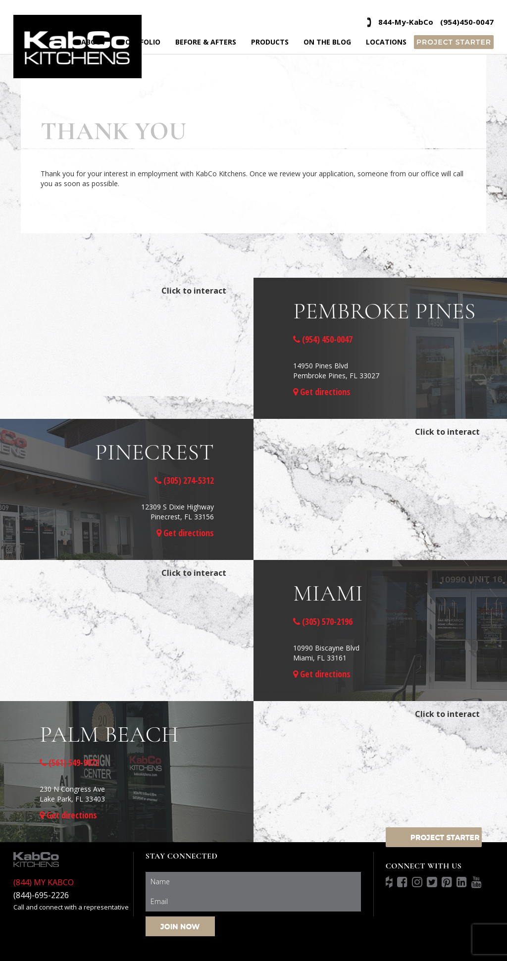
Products (270, 42)
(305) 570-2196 (323, 621)
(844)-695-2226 (41, 895)
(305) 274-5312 (184, 480)
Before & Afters (205, 42)
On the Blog (327, 42)
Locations (386, 42)
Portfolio (140, 42)
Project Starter (453, 42)
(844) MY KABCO (43, 882)
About (93, 42)
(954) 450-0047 (323, 339)
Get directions (322, 392)
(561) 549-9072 (69, 762)
